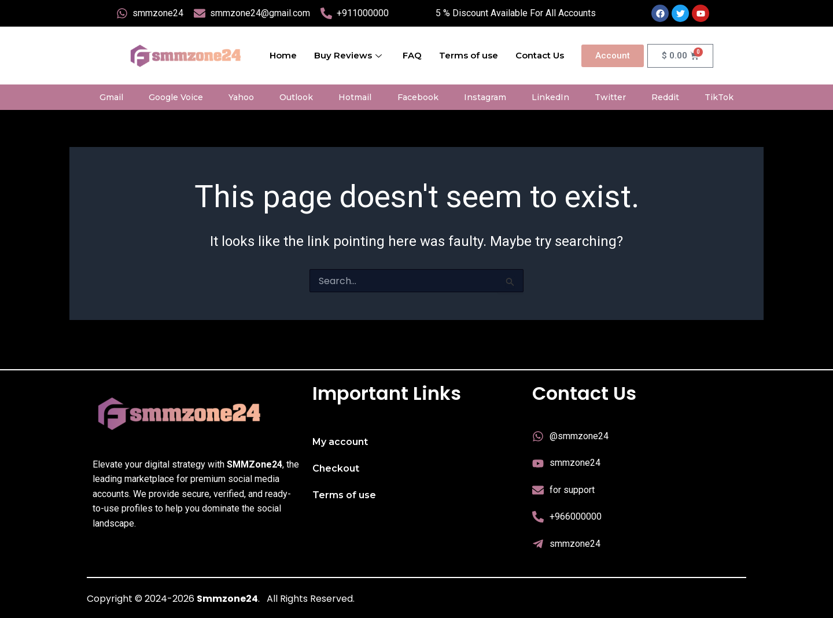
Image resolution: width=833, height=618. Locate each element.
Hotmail (354, 97)
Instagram (485, 97)
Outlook (296, 97)
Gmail (111, 97)
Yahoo (241, 97)
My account (340, 441)
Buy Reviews (348, 55)
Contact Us (539, 55)
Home (283, 55)
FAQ (412, 55)
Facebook (417, 97)
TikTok (719, 97)
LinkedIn (550, 97)
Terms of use (468, 55)
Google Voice (176, 97)
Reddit (665, 97)
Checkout (335, 468)
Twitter (610, 97)
